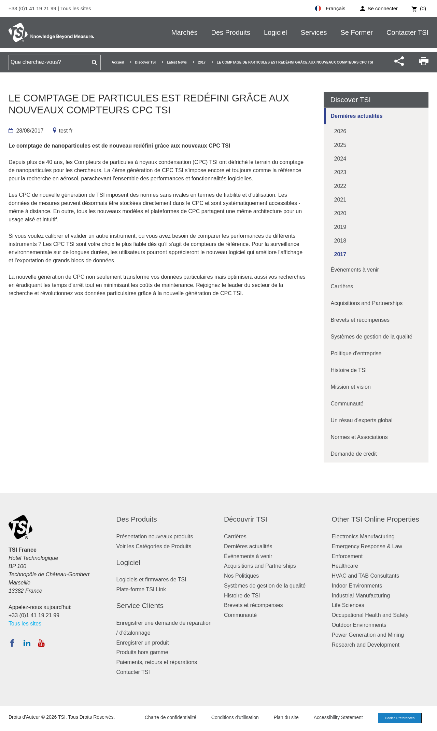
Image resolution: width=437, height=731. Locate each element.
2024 (340, 159)
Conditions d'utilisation (229, 718)
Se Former (357, 32)
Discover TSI (145, 62)
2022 (340, 186)
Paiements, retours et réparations (156, 662)
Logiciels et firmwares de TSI (151, 579)
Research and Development (365, 645)
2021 (340, 200)
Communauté (347, 403)
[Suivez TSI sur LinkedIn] (27, 643)
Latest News (177, 62)
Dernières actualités (357, 116)
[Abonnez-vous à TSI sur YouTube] (41, 643)
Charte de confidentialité (165, 718)
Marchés (184, 32)
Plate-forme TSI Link (141, 589)
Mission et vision (351, 387)
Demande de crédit (354, 454)
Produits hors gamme (142, 652)
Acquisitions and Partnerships (367, 303)
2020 (340, 213)
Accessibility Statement (332, 718)
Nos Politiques (241, 576)
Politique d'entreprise (356, 353)
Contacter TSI (407, 32)
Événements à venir (355, 270)
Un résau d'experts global (362, 420)
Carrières (342, 286)
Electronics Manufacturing (363, 536)
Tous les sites (75, 8)
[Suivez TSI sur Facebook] (12, 643)
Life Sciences (348, 605)
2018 (340, 241)
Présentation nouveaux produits (154, 536)
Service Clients (140, 605)
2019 (340, 227)
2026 (340, 131)
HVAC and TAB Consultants (365, 576)
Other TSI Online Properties (375, 519)
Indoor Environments (357, 586)
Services (314, 32)
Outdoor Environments (359, 625)
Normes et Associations (359, 437)
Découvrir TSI (245, 519)
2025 (340, 145)
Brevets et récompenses (360, 320)
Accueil (118, 62)
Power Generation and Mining (368, 635)
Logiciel (275, 32)
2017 (202, 62)
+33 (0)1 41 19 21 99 (33, 8)
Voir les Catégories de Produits (154, 546)
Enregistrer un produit (142, 643)
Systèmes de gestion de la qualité (371, 337)
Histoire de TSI (349, 370)
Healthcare (345, 566)
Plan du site (280, 718)
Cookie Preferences (396, 718)
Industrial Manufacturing (361, 595)
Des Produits (230, 32)
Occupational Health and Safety (370, 615)
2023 (340, 172)
